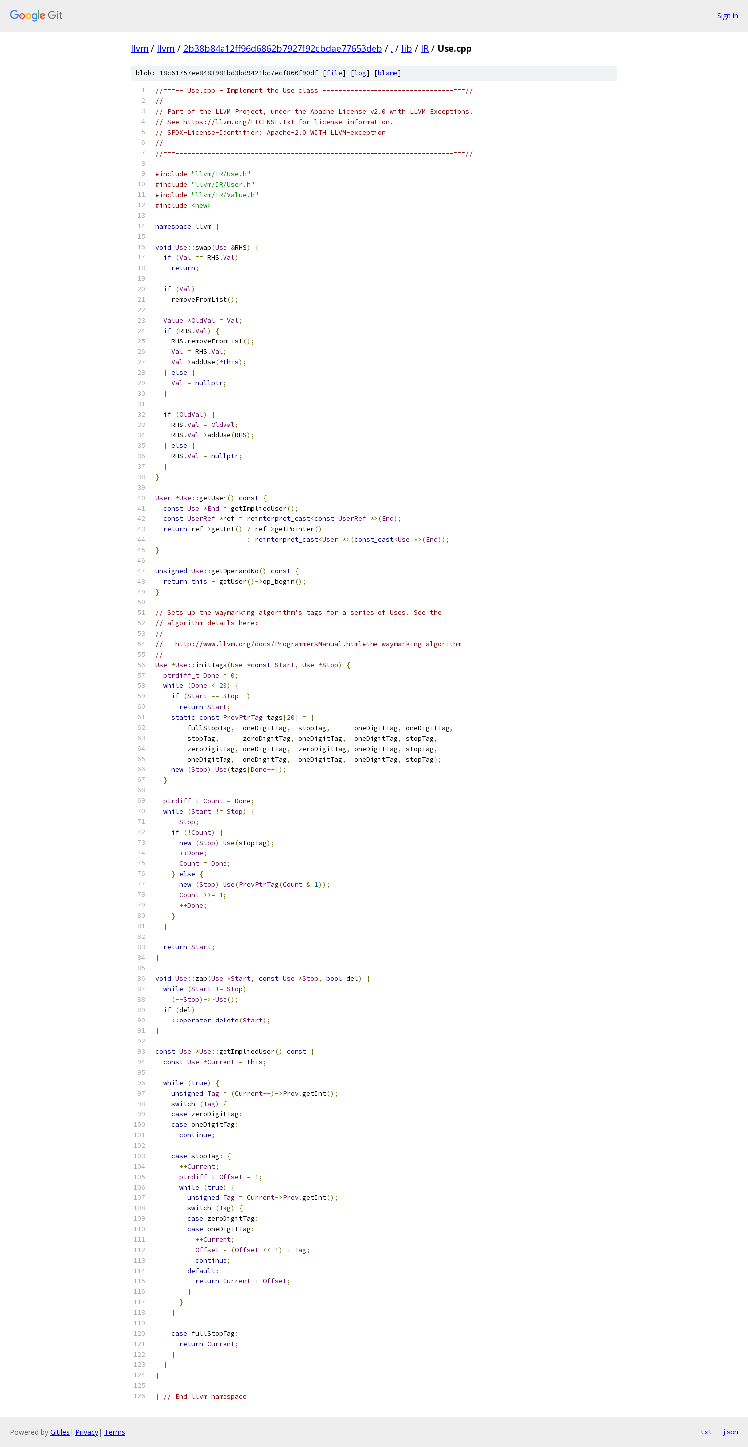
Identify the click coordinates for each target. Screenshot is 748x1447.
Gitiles (60, 1432)
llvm (140, 48)
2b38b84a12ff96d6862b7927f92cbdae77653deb (282, 48)
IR (425, 48)
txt (706, 1431)
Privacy (86, 1432)
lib (406, 48)
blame (388, 73)
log (360, 73)
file (334, 73)
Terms (114, 1432)
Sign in (727, 15)
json (730, 1431)
